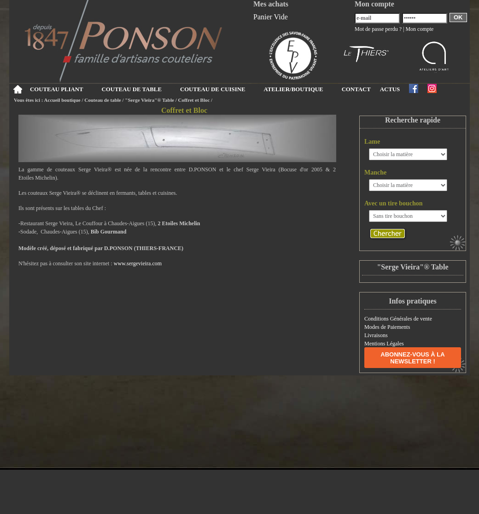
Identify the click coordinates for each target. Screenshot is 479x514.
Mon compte (419, 29)
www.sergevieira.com (138, 263)
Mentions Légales (384, 343)
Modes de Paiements (387, 327)
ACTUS (390, 89)
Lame (372, 141)
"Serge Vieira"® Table (149, 100)
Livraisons (376, 335)
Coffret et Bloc (194, 100)
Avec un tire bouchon (393, 203)
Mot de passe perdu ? (378, 29)
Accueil (17, 89)
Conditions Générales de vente (398, 318)
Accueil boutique (62, 100)
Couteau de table (102, 100)
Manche (375, 172)
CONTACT (356, 89)
